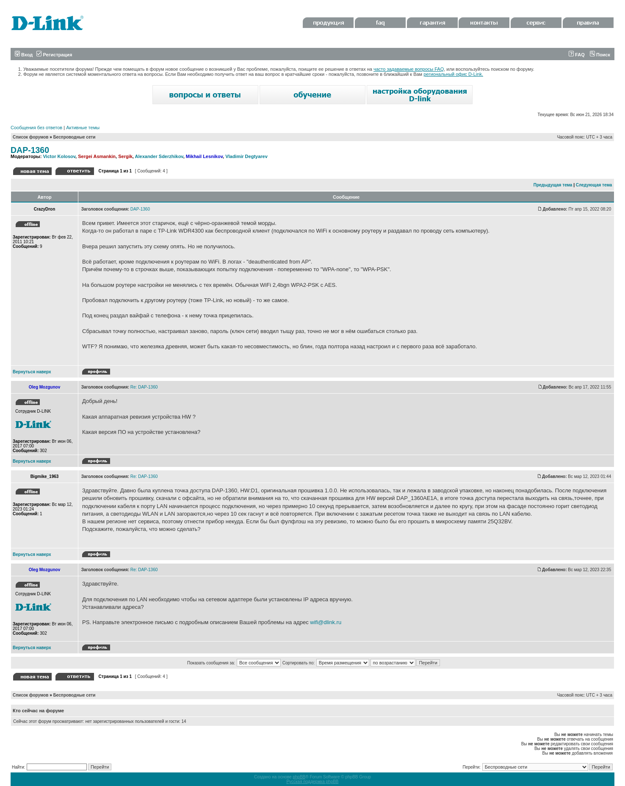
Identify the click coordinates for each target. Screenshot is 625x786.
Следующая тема (594, 185)
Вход (24, 54)
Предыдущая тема (553, 185)
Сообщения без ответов (36, 127)
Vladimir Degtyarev (246, 156)
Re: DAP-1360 (144, 387)
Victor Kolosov (59, 156)
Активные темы (83, 127)
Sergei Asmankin (97, 156)
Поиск (600, 54)
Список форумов (31, 137)
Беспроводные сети (74, 137)
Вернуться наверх (32, 371)
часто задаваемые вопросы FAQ (408, 69)
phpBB (299, 777)
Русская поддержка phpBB (312, 781)
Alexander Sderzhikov (159, 156)
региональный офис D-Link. (453, 74)
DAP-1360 (30, 150)
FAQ (577, 54)
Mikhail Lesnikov (204, 156)
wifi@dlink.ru (325, 622)
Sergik (125, 156)
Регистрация (54, 54)
